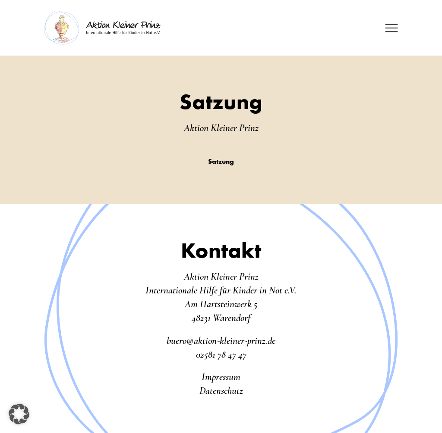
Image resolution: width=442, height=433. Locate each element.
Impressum (221, 377)
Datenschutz (221, 391)
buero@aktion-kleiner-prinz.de (221, 341)
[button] (19, 414)
